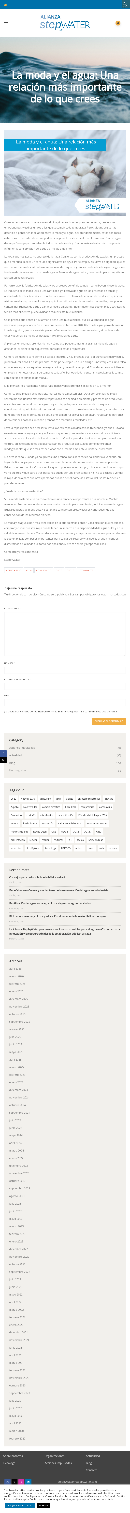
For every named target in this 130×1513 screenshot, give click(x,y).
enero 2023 (16, 1241)
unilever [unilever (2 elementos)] (79, 848)
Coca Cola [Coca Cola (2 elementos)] (70, 806)
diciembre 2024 (18, 1090)
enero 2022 (16, 1325)
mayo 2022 (16, 1294)
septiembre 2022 (19, 1272)
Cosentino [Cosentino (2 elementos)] (16, 815)
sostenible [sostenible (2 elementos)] (16, 848)
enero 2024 (16, 1158)
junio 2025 (15, 1044)
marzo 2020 (16, 1431)
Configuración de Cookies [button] (20, 1505)
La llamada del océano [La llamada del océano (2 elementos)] (70, 823)
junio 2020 (15, 1408)
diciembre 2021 (18, 1332)
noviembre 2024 (19, 1097)
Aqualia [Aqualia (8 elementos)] (15, 806)
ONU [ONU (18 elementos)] (98, 831)
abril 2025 (15, 1059)
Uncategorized (18, 770)
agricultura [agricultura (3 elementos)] (45, 798)
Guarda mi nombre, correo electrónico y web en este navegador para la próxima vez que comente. (62, 711)
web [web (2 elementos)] (101, 848)
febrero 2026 (17, 984)
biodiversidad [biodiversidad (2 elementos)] (30, 806)
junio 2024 (15, 1128)
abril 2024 (15, 1143)
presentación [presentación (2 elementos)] (18, 839)
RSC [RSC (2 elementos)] (70, 839)
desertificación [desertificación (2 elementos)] (65, 815)
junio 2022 (15, 1287)
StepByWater (85, 570)
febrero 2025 (17, 1075)
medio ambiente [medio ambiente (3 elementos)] (19, 831)
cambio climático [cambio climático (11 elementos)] (51, 806)
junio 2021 (15, 1347)
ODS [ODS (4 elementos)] (53, 831)
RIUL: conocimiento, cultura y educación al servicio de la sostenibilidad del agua (57, 916)
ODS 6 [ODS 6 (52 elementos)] (64, 831)
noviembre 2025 (19, 1006)
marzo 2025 (16, 1067)
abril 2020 (15, 1423)
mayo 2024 (16, 1135)
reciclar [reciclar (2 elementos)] (33, 839)
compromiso (43, 570)
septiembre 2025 (19, 1021)
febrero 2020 (17, 1438)
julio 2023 (15, 1203)
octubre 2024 (17, 1105)
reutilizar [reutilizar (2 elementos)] (58, 839)
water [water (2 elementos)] (91, 848)
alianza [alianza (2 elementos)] (69, 798)
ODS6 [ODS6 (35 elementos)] (76, 831)
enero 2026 (16, 991)
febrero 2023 (17, 1234)
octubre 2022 (17, 1264)
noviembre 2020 (19, 1378)
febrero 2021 (17, 1370)
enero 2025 (16, 1082)
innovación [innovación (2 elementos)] (47, 823)
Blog (12, 763)
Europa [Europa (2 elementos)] (14, 823)
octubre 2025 (17, 1014)
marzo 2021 (16, 1363)
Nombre (9, 663)
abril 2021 (15, 1355)
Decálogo (9, 1463)
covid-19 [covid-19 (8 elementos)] (31, 815)
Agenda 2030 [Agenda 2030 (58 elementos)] (28, 798)
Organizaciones (54, 1456)
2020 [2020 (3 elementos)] (13, 798)
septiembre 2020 (19, 1393)
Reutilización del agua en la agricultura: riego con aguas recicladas (50, 903)
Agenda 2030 (13, 570)
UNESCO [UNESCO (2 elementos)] (66, 848)
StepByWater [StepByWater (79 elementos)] (34, 848)
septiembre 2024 (19, 1112)
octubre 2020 (17, 1385)
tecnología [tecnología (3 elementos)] (51, 848)
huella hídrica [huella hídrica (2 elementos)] (30, 823)
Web (6, 695)
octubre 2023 (17, 1181)
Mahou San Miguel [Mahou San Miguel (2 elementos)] (97, 823)
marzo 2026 (16, 976)
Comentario (12, 608)
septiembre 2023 (19, 1188)
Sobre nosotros (13, 1456)
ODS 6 (59, 570)
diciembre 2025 (18, 999)
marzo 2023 (16, 1226)
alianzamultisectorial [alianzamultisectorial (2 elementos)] (89, 798)
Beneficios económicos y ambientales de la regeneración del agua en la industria (58, 890)
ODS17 (70, 570)
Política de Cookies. (115, 1496)
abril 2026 (15, 968)
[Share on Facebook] (3, 753)
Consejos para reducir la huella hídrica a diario (37, 877)
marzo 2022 (16, 1309)
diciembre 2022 (18, 1249)
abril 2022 (15, 1302)
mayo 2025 (16, 1052)
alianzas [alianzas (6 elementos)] (108, 798)
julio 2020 (15, 1400)
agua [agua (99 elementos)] (58, 798)
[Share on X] (3, 760)
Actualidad (15, 755)
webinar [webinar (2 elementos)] (113, 848)
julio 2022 (15, 1279)
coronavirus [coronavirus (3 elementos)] (105, 806)
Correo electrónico (17, 679)
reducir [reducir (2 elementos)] (45, 839)
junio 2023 (15, 1211)
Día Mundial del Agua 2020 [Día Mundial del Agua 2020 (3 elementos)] (92, 815)
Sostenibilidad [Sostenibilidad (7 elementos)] (95, 839)
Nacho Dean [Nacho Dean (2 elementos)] (40, 831)
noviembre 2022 (19, 1256)
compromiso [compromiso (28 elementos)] (87, 806)
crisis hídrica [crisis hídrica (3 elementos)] (46, 815)
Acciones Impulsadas (22, 747)
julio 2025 (15, 1037)
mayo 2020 (16, 1416)
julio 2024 (15, 1120)
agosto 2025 (17, 1029)
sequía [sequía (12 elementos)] (80, 839)
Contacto (91, 1470)
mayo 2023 (16, 1219)
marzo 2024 (16, 1150)
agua (29, 570)
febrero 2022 (17, 1317)
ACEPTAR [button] (43, 1505)
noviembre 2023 (19, 1173)
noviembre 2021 (19, 1340)
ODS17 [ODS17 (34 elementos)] (87, 831)
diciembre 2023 (18, 1165)
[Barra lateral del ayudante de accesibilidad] (126, 4)
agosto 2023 (17, 1196)
